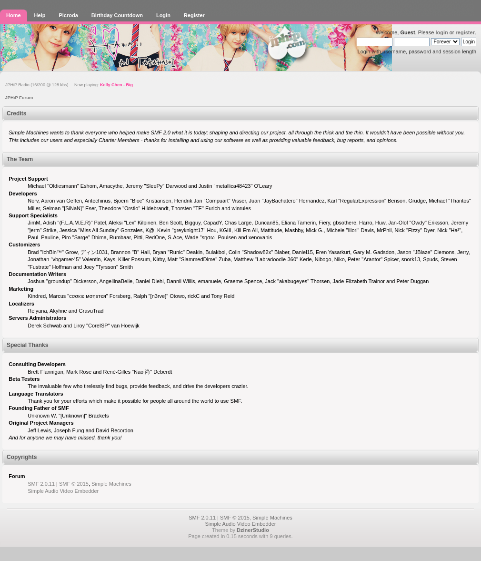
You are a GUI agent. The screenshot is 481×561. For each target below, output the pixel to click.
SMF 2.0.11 (41, 484)
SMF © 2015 (74, 484)
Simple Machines (111, 484)
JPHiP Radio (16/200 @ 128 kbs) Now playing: (69, 84)
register (465, 32)
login (441, 32)
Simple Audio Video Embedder (63, 491)
